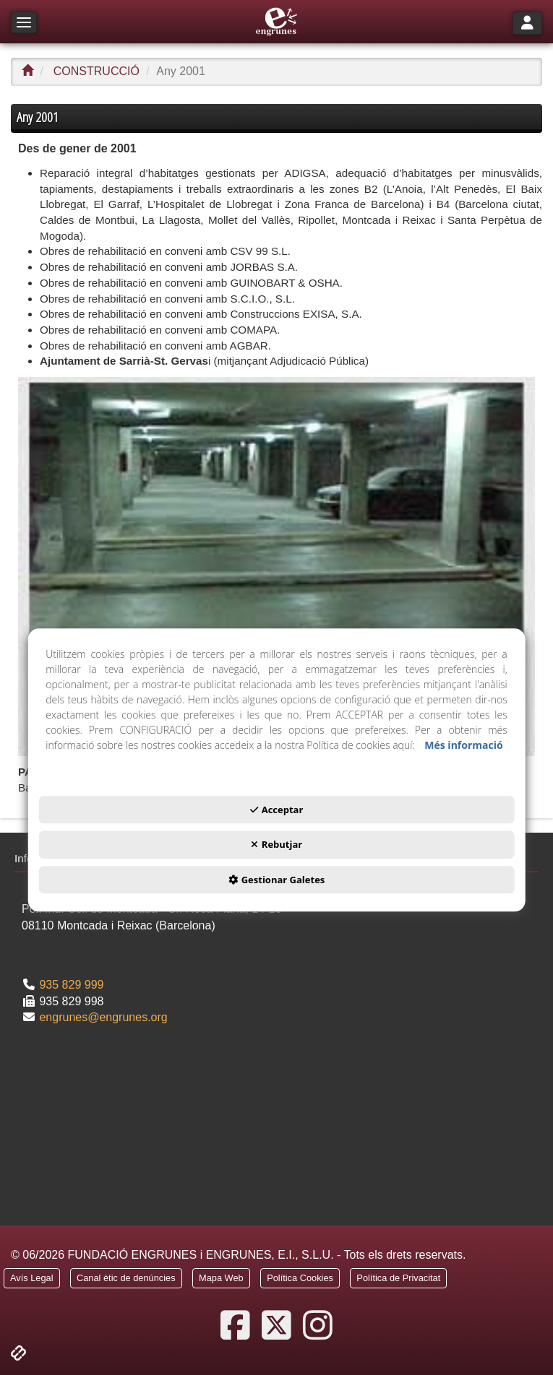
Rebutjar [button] (276, 844)
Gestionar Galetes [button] (276, 879)
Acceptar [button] (277, 809)
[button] (276, 21)
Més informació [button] (463, 745)
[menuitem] (32, 1280)
